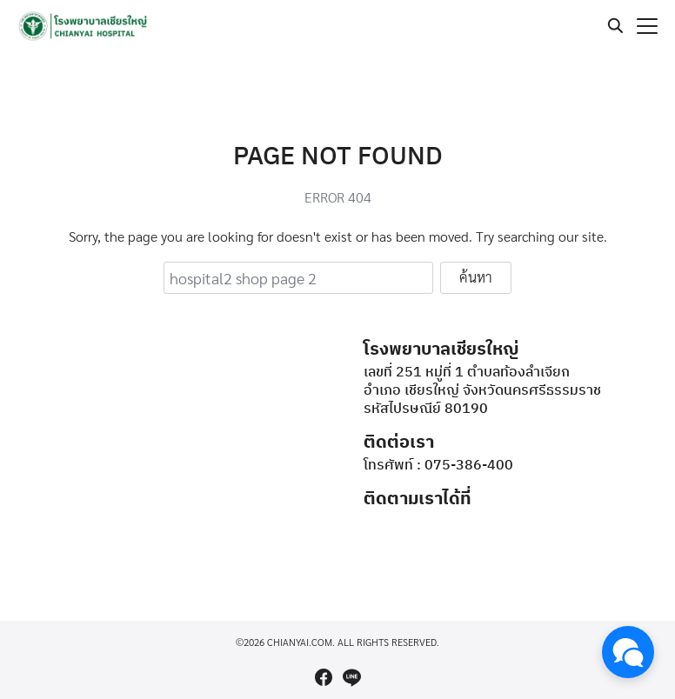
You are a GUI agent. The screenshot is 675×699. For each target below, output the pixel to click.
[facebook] (323, 677)
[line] (351, 677)
